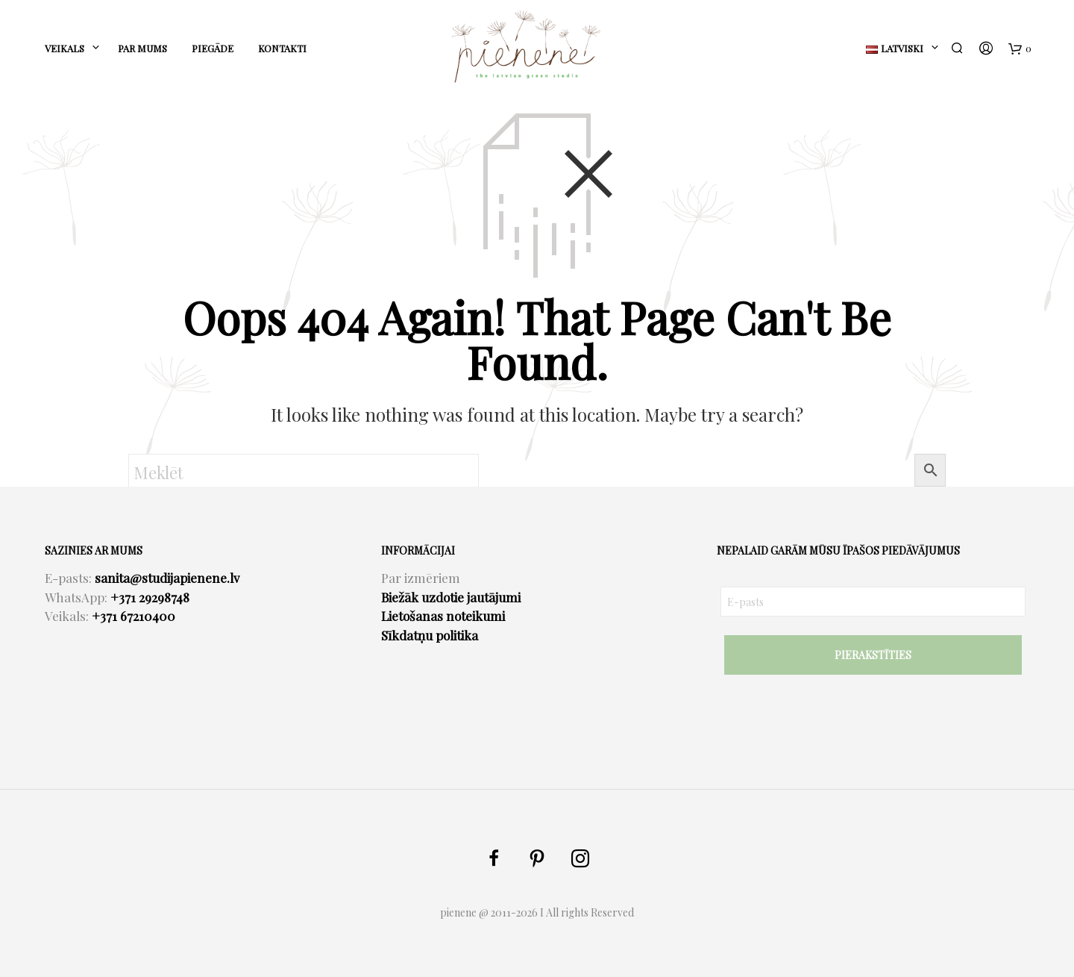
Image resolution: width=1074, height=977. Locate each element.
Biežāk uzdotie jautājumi (451, 597)
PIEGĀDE (212, 48)
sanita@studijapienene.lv (167, 577)
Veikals (64, 48)
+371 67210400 (133, 616)
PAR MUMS (142, 48)
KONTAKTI (282, 48)
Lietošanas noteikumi (443, 616)
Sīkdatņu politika (429, 635)
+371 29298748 (149, 597)
